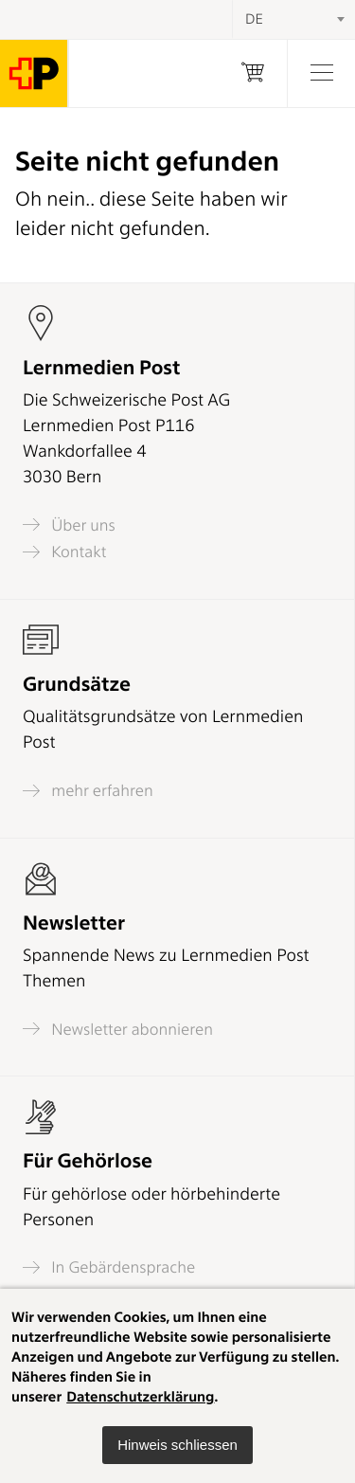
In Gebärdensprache (109, 1267)
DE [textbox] (254, 18)
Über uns (69, 524)
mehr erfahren (88, 791)
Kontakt (64, 552)
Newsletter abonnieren (118, 1029)
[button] (177, 1445)
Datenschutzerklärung (140, 1396)
